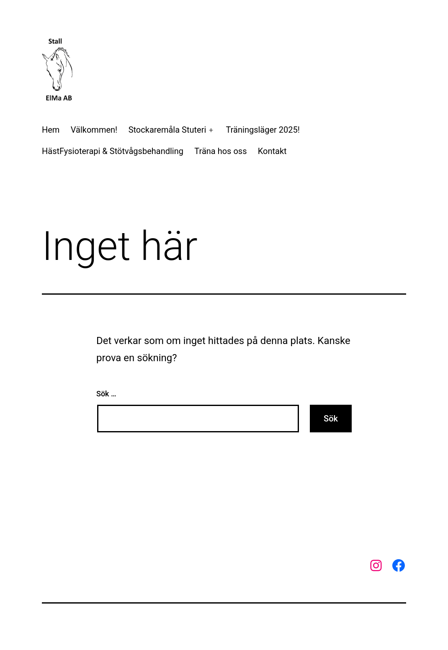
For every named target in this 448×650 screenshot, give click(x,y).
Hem (50, 130)
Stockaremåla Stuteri (167, 130)
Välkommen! (94, 130)
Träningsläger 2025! (263, 130)
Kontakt (272, 151)
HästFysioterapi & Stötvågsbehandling (112, 151)
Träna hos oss (220, 151)
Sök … (106, 393)
